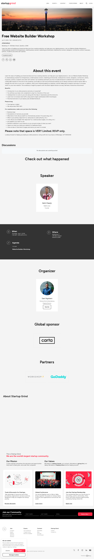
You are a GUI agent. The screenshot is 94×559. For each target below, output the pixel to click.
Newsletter (39, 530)
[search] (86, 3)
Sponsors (12, 535)
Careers (52, 530)
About (81, 3)
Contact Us (53, 532)
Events (54, 3)
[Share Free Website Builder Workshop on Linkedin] (10, 59)
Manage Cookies (14, 555)
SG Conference (27, 530)
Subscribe (84, 514)
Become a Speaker (28, 533)
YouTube (39, 533)
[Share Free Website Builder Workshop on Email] (14, 59)
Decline (8, 550)
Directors (12, 536)
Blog (38, 532)
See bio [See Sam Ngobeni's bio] (47, 307)
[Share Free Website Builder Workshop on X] (7, 59)
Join (47, 3)
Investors (12, 530)
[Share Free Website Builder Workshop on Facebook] (3, 59)
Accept (20, 550)
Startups (12, 533)
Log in (90, 3)
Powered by (86, 556)
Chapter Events (27, 532)
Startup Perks (73, 3)
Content (62, 3)
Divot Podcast (40, 535)
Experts (11, 532)
